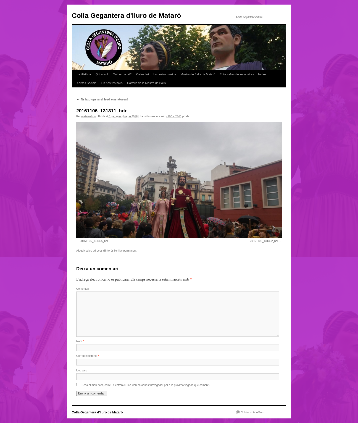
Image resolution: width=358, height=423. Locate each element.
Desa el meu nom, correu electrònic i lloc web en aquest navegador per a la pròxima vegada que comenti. (146, 385)
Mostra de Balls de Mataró (198, 74)
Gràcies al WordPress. (253, 412)
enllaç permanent (125, 250)
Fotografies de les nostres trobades (243, 74)
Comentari (82, 288)
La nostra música (164, 74)
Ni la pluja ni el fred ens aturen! (102, 99)
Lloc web (81, 370)
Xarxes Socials (86, 83)
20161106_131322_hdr (264, 241)
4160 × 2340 (173, 116)
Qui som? (101, 74)
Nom (80, 341)
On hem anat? (122, 74)
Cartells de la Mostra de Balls (146, 83)
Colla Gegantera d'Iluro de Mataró (126, 15)
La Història (84, 74)
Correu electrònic (87, 355)
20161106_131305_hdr (94, 241)
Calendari (142, 74)
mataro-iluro (88, 116)
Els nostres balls (112, 83)
